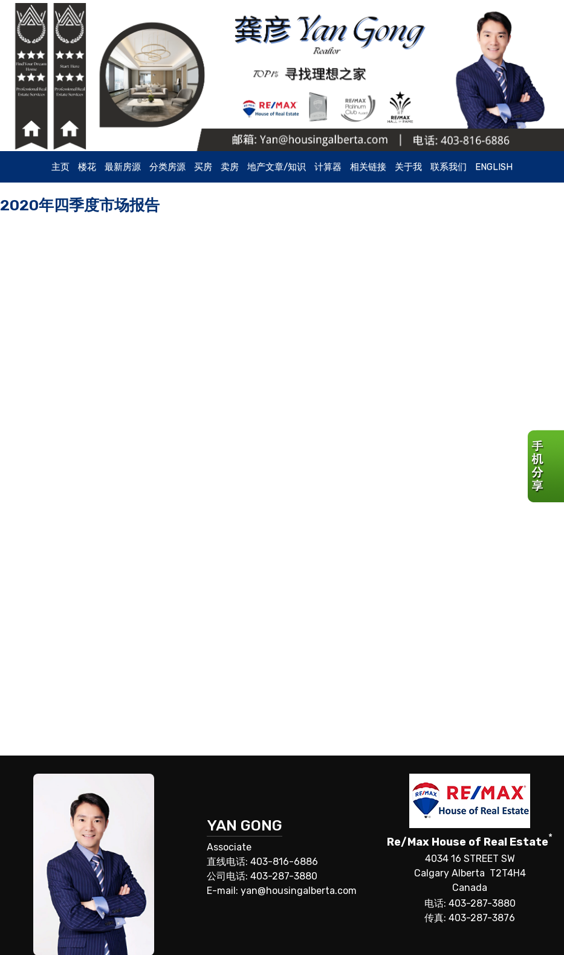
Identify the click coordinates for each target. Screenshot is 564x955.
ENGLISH (494, 166)
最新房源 (123, 166)
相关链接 (368, 166)
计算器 (328, 166)
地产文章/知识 (276, 166)
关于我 (408, 166)
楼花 (87, 166)
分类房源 (167, 166)
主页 (60, 166)
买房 (203, 166)
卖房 (230, 166)
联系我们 (448, 166)
